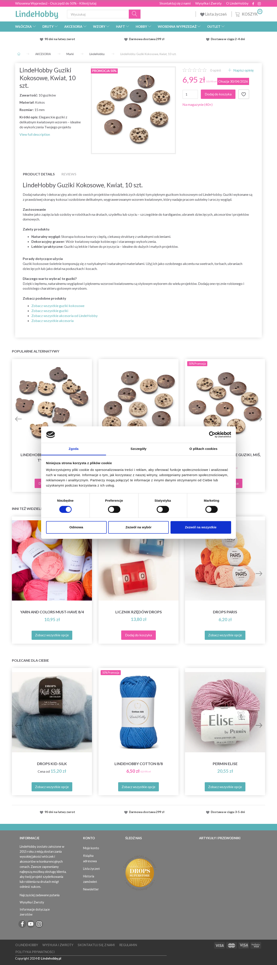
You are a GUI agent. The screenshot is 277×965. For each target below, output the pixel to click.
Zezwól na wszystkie (201, 527)
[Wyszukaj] (135, 14)
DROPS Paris (225, 612)
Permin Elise (225, 763)
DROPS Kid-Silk (52, 763)
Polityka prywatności (35, 952)
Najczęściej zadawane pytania (40, 895)
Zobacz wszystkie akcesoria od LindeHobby (64, 316)
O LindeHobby (237, 3)
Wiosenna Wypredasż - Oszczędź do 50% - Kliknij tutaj (55, 3)
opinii (215, 70)
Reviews (68, 174)
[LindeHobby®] (37, 13)
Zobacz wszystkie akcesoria (52, 320)
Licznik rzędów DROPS (138, 612)
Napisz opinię (243, 70)
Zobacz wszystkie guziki (49, 311)
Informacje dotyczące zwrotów (35, 912)
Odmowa (76, 527)
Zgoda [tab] (74, 449)
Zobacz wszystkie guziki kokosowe (57, 306)
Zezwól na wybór (138, 527)
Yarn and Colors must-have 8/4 (52, 612)
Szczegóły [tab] (138, 449)
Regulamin (128, 945)
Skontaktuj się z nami (175, 3)
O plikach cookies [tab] (203, 449)
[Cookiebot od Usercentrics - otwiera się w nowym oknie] (212, 434)
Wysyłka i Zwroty (208, 3)
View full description (34, 134)
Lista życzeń (213, 14)
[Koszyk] (248, 13)
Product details (39, 174)
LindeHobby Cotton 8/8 (138, 763)
